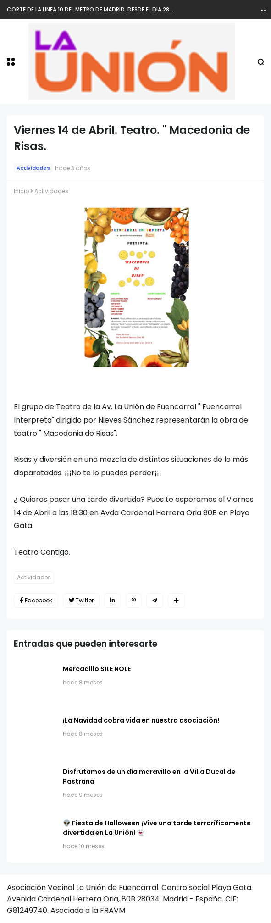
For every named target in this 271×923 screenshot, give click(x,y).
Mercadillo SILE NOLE (97, 668)
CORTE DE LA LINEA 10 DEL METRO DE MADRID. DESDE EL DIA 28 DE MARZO (103, 9)
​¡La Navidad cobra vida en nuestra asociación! (141, 720)
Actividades (33, 168)
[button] (11, 62)
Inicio (21, 191)
